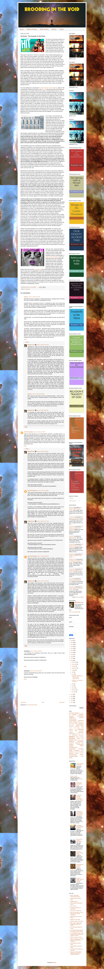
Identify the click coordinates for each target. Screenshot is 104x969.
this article (43, 89)
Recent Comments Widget (79, 597)
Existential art (56, 256)
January (74, 691)
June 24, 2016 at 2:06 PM (36, 670)
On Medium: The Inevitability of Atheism (79, 826)
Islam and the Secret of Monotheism (79, 840)
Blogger (54, 962)
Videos (61, 29)
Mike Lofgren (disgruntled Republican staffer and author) (76, 924)
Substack (81, 753)
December (74, 662)
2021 (72, 650)
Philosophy (77, 742)
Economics (81, 723)
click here (80, 778)
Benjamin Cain (28, 287)
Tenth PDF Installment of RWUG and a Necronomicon (77, 677)
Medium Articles (32, 29)
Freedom (70, 727)
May (73, 684)
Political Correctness (76, 744)
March (73, 688)
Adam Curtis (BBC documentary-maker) (75, 896)
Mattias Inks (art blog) (75, 919)
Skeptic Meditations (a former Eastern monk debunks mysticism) (76, 940)
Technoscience (73, 754)
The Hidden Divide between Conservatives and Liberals (79, 813)
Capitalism (71, 716)
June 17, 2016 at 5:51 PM (43, 556)
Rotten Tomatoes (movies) (76, 937)
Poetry (82, 742)
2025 (72, 642)
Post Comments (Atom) (32, 704)
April (73, 685)
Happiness (28, 289)
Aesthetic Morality (74, 713)
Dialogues (75, 722)
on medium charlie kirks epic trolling (75, 509)
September (74, 668)
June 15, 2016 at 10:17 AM (43, 521)
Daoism (71, 722)
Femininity (71, 726)
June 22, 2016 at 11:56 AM (43, 581)
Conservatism (73, 719)
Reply (25, 339)
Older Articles (44, 29)
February (74, 689)
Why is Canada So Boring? (79, 764)
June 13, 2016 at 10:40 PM (38, 394)
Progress (76, 750)
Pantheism (80, 741)
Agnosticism (81, 713)
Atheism (75, 714)
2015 (72, 694)
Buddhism (81, 714)
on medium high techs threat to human (76, 588)
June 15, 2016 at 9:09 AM (43, 490)
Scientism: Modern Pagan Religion (79, 853)
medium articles (72, 537)
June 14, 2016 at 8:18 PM (42, 451)
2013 (72, 698)
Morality (71, 740)
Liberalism (80, 732)
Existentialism (80, 725)
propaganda (38, 269)
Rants (82, 750)
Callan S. (26, 296)
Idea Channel (73, 906)
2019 (72, 654)
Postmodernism (73, 747)
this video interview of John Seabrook (48, 87)
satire (70, 752)
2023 (72, 646)
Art (24, 289)
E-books (76, 723)
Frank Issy (71, 578)
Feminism (77, 726)
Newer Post (23, 702)
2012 (72, 700)
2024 (72, 644)
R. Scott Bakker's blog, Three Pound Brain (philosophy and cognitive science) (76, 934)
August (73, 670)
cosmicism (80, 720)
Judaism (71, 732)
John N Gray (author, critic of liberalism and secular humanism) (76, 913)
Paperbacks (71, 742)
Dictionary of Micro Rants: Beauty (79, 784)
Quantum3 (71, 536)
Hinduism (71, 730)
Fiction (82, 726)
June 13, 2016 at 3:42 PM (39, 431)
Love (77, 733)
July (73, 672)
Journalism (81, 730)
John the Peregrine (28, 431)
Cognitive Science (76, 717)
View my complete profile (74, 612)
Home (22, 29)
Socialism (77, 753)
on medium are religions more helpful (76, 556)
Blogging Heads (73, 901)
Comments (73, 500)
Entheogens (71, 725)
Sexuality (71, 753)
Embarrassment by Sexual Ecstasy (79, 865)
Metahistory (72, 738)
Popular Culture (76, 746)
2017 (72, 658)
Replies (27, 342)
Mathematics (80, 735)
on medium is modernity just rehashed (76, 528)
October (74, 666)
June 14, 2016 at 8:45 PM (42, 410)
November (74, 664)
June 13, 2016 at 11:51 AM (43, 344)
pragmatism (72, 749)
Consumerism (73, 720)
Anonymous (71, 517)
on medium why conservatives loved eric (76, 546)
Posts (72, 498)
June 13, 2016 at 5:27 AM (34, 296)
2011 (72, 702)
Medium (72, 737)
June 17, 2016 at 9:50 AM (36, 651)
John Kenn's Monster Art (75, 910)
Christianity (81, 716)
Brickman (71, 507)
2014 (72, 696)
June (73, 674)
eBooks (53, 29)
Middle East (80, 738)
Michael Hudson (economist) (76, 921)
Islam (76, 730)
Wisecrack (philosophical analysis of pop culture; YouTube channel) (75, 953)
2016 (72, 660)
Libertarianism (72, 733)
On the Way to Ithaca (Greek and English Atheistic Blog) (76, 931)
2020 (72, 652)
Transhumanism (73, 756)
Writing (70, 757)
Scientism (81, 751)
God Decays (77, 727)
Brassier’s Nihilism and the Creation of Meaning (80, 880)
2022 (72, 648)
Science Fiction (76, 751)
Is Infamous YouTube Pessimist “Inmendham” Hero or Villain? (79, 798)
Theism (81, 754)
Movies (75, 740)
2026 (72, 640)
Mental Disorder (79, 737)
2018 (72, 656)
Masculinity (74, 735)
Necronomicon (80, 740)
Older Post (62, 702)
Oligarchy (71, 741)
